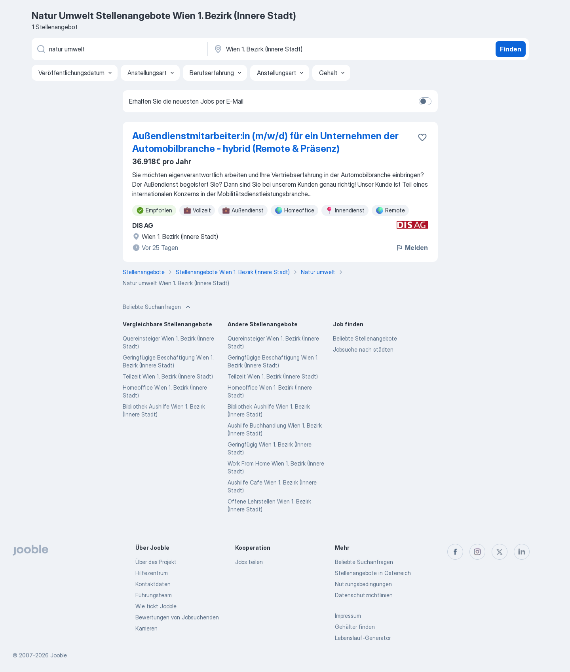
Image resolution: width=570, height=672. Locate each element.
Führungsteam (153, 595)
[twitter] (499, 552)
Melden (411, 248)
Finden (510, 49)
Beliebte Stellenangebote (365, 338)
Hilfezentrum (151, 573)
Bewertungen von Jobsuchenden (177, 617)
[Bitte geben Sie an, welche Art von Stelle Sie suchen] (119, 49)
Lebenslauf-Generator (363, 637)
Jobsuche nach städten (363, 349)
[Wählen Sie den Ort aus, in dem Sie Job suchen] (296, 49)
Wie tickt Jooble (156, 606)
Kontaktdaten (153, 584)
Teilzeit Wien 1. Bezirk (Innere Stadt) (168, 376)
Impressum (348, 615)
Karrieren (146, 628)
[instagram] (477, 552)
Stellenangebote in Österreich (373, 573)
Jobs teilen (249, 561)
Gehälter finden (355, 626)
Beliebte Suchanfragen (364, 561)
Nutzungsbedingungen (363, 584)
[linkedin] (522, 552)
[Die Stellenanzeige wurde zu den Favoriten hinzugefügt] (422, 137)
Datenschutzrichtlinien (364, 595)
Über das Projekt (156, 561)
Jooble (58, 655)
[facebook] (455, 552)
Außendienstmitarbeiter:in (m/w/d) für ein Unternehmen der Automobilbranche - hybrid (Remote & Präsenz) (265, 142)
